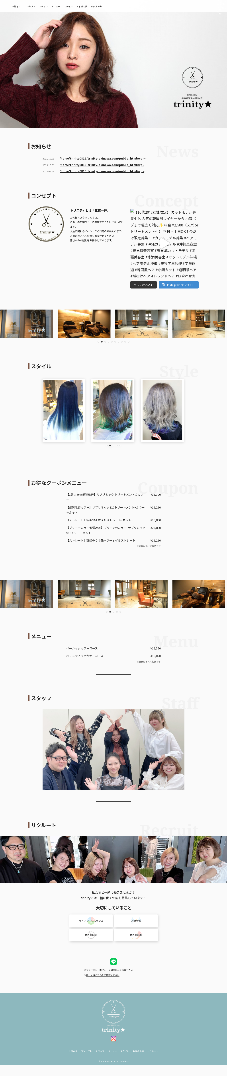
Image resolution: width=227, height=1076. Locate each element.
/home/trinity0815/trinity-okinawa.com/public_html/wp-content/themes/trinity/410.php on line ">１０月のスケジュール (102, 165)
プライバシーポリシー (97, 978)
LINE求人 (113, 970)
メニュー (76, 6)
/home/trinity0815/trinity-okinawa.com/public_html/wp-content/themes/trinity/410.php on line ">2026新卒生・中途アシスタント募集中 (102, 158)
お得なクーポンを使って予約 (113, 559)
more (172, 170)
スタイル (89, 6)
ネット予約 (193, 5)
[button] (98, 342)
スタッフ (64, 6)
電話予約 (174, 5)
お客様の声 (102, 6)
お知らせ (37, 6)
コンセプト (51, 6)
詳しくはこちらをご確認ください (102, 983)
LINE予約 (213, 5)
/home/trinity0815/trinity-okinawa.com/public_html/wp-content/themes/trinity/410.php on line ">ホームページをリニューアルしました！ (102, 171)
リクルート (117, 6)
